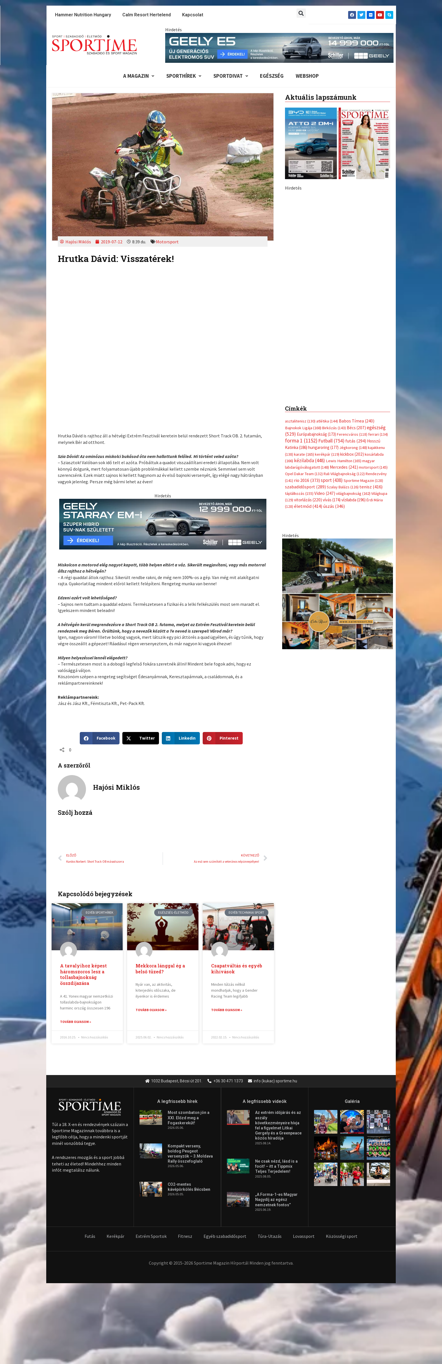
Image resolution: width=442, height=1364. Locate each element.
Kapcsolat (192, 14)
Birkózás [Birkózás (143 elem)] (334, 304)
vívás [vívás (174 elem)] (332, 377)
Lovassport (304, 1237)
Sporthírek (182, 76)
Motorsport (167, 242)
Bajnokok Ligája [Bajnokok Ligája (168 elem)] (303, 304)
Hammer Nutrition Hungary (83, 14)
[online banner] (337, 470)
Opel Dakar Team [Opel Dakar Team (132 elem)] (304, 350)
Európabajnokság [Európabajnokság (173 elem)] (316, 310)
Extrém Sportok (151, 1237)
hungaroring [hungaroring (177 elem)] (323, 324)
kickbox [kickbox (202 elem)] (352, 330)
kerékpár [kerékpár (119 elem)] (327, 330)
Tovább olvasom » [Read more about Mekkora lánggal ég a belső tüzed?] (151, 1010)
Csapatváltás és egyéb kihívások (236, 969)
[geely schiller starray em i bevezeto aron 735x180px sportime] (162, 524)
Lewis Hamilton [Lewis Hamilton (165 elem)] (343, 337)
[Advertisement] (337, 231)
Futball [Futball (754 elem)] (331, 317)
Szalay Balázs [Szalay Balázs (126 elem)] (343, 363)
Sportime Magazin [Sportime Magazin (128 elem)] (363, 357)
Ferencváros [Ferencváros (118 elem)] (352, 310)
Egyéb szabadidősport (225, 1237)
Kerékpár (115, 1237)
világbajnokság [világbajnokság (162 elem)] (353, 370)
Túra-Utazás (270, 1237)
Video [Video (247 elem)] (324, 370)
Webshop (309, 76)
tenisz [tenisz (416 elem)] (371, 364)
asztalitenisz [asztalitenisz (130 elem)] (300, 297)
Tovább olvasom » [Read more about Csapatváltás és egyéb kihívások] (226, 1010)
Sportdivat (230, 76)
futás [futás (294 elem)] (355, 317)
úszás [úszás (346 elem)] (334, 383)
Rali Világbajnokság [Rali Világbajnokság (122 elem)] (344, 350)
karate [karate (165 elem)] (304, 330)
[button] (301, 13)
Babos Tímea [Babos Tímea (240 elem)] (356, 297)
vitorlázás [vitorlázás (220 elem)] (308, 377)
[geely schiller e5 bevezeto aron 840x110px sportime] (279, 47)
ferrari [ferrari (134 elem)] (378, 310)
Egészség (272, 76)
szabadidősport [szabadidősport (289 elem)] (305, 363)
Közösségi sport (341, 1237)
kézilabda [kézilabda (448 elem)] (309, 337)
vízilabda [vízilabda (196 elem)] (353, 377)
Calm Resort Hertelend (146, 14)
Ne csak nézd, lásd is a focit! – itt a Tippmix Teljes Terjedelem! (276, 1167)
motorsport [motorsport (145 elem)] (373, 344)
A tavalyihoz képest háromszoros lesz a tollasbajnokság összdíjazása (83, 975)
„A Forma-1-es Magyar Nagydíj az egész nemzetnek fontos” (276, 1200)
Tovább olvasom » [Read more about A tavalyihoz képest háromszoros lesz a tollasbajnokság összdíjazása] (75, 1022)
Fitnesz (185, 1237)
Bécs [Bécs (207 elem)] (356, 304)
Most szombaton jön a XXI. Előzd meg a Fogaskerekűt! (188, 1118)
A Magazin (136, 76)
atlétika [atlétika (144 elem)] (327, 297)
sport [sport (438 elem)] (332, 357)
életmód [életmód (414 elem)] (308, 383)
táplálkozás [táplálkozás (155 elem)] (299, 370)
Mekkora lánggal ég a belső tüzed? (160, 969)
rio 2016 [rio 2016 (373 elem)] (307, 357)
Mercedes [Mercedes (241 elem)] (344, 344)
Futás (90, 1237)
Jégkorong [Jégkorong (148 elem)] (353, 324)
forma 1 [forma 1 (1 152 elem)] (301, 317)
